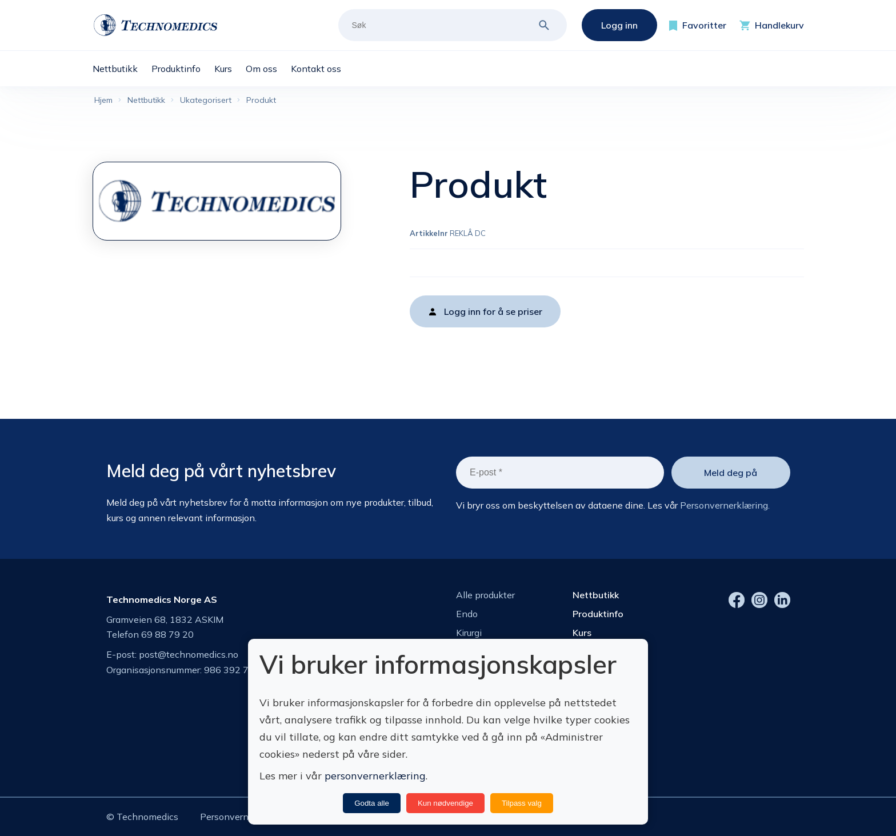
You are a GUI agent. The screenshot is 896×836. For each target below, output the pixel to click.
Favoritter (704, 25)
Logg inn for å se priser (493, 311)
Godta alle (371, 803)
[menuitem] (122, 68)
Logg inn (619, 25)
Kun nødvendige (445, 803)
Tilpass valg (522, 803)
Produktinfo (598, 613)
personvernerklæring (375, 775)
